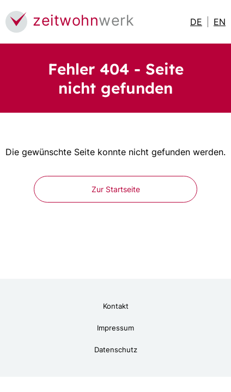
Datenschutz (115, 349)
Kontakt (116, 306)
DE (196, 21)
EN (220, 21)
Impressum (115, 327)
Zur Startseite (116, 189)
